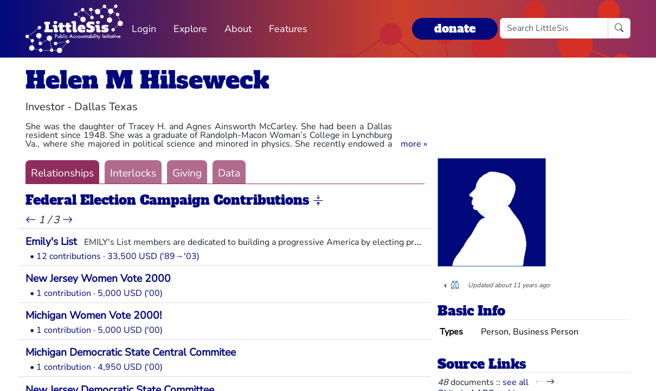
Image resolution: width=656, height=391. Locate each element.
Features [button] (288, 28)
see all (516, 382)
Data (229, 173)
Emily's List (51, 242)
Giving (187, 173)
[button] (414, 144)
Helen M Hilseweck (147, 80)
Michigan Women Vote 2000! (93, 315)
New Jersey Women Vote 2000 (98, 279)
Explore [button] (190, 28)
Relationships (62, 173)
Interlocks (133, 173)
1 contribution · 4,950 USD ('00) (99, 367)
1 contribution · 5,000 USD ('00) (99, 293)
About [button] (238, 28)
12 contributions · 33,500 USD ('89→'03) (118, 256)
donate (454, 28)
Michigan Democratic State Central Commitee (130, 352)
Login (144, 28)
